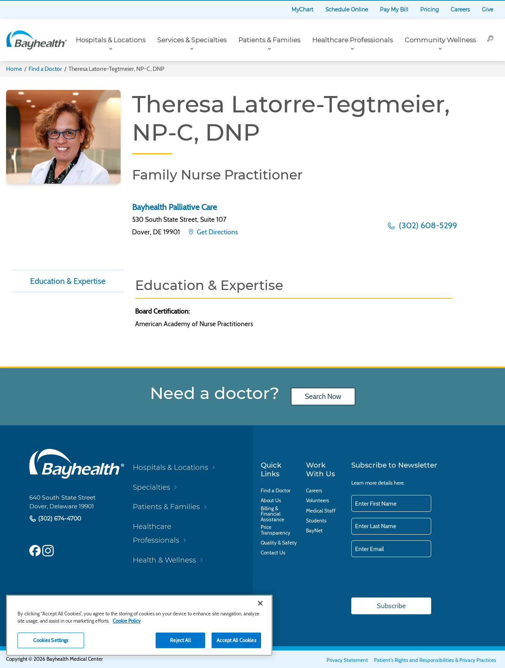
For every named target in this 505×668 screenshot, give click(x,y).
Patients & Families (269, 40)
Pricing (429, 9)
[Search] (490, 40)
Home (14, 68)
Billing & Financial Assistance (272, 514)
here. (399, 482)
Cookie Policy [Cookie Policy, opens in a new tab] (127, 621)
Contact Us (273, 553)
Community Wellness (440, 40)
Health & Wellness (164, 560)
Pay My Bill (394, 9)
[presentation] (409, 578)
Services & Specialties (191, 40)
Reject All (180, 640)
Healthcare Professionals (352, 40)
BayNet (314, 530)
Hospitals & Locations (110, 40)
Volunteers (317, 500)
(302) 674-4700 (59, 518)
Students (316, 521)
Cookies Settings (50, 640)
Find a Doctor (45, 68)
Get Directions (216, 232)
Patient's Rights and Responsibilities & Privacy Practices (435, 660)
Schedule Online (346, 9)
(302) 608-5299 (427, 225)
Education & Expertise (67, 281)
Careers (460, 9)
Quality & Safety (279, 543)
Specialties (151, 487)
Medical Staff (321, 511)
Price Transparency (275, 529)
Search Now (323, 396)
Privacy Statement (347, 660)
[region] (139, 625)
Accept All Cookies (236, 640)
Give (487, 9)
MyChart (303, 9)
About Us (271, 500)
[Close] (260, 603)
